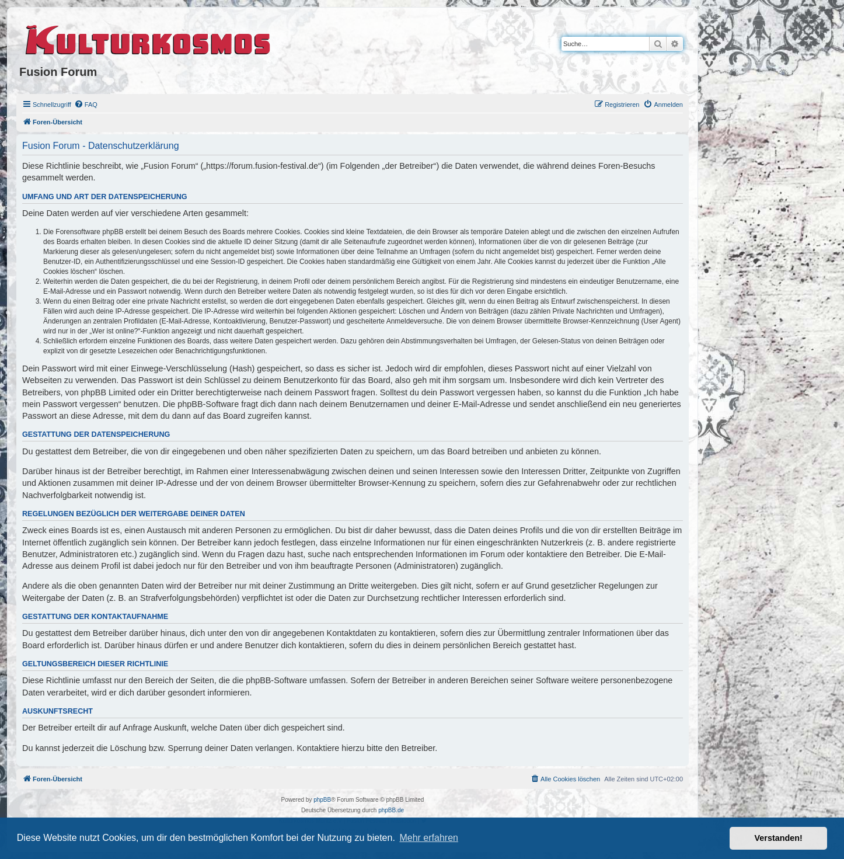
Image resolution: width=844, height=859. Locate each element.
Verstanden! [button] (779, 838)
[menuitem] (85, 105)
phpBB (322, 800)
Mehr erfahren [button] (428, 838)
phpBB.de (391, 810)
